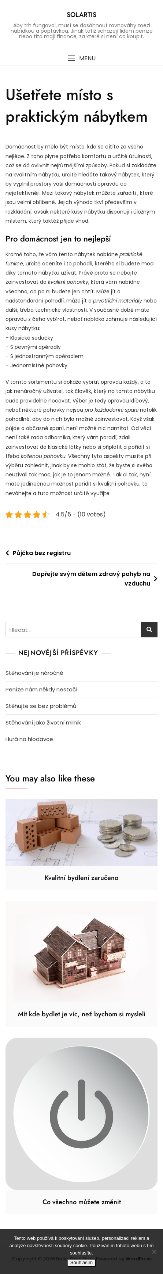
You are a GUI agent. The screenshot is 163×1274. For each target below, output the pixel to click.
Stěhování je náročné (34, 673)
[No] (154, 1251)
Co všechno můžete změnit (81, 1202)
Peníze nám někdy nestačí (41, 689)
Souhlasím (81, 1262)
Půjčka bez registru (42, 553)
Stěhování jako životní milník (43, 722)
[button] (81, 58)
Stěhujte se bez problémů (41, 706)
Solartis (81, 14)
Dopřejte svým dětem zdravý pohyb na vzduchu (91, 579)
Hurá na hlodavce (29, 739)
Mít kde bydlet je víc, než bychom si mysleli (81, 1014)
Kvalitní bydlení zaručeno (81, 878)
